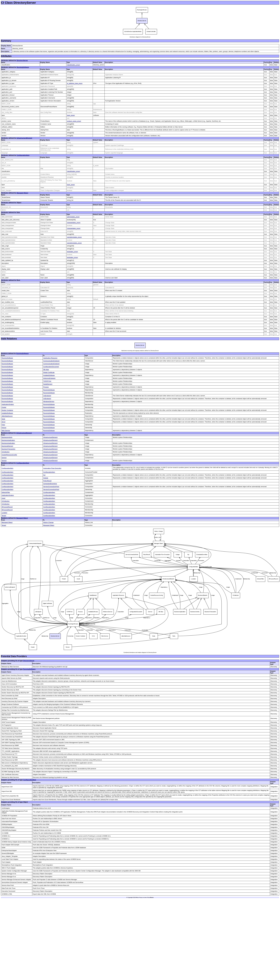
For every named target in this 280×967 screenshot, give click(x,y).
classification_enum (73, 65)
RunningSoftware (23, 67)
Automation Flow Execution (52, 468)
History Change (48, 522)
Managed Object (22, 193)
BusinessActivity (7, 437)
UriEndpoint (47, 396)
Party (3, 425)
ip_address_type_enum (74, 83)
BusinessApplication (8, 440)
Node (3, 419)
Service (4, 457)
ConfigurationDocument (51, 366)
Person (4, 427)
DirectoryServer (22, 60)
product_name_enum (74, 121)
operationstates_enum (74, 237)
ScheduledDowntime (50, 484)
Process (46, 387)
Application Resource (50, 358)
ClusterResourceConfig (9, 455)
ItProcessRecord (7, 507)
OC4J (3, 422)
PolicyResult (47, 481)
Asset (3, 498)
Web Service (6, 430)
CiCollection (5, 452)
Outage (45, 478)
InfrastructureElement (24, 138)
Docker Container (7, 410)
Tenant (4, 515)
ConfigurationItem (23, 155)
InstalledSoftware (49, 375)
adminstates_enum (73, 217)
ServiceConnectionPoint (51, 486)
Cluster (4, 407)
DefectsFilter (6, 492)
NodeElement (47, 384)
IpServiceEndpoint (49, 378)
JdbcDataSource (7, 416)
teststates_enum (72, 251)
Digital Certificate (49, 372)
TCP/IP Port (47, 381)
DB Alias (46, 369)
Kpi (44, 475)
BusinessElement (7, 446)
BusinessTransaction (8, 449)
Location (4, 513)
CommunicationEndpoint (51, 361)
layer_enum (71, 115)
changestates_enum (73, 222)
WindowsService (48, 401)
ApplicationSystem (8, 404)
